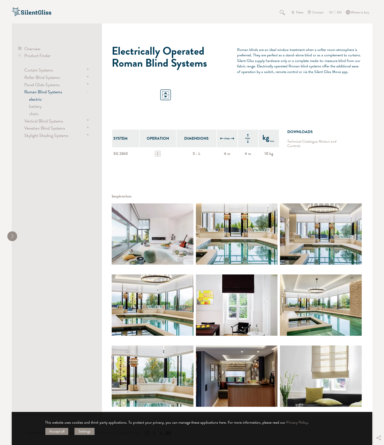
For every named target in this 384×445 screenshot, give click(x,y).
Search (285, 12)
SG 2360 (120, 154)
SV (331, 12)
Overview (32, 48)
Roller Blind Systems (42, 77)
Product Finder (37, 55)
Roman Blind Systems (43, 91)
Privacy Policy (297, 422)
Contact (318, 12)
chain (33, 113)
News (299, 12)
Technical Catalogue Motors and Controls (311, 144)
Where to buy (360, 12)
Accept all (56, 431)
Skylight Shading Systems (46, 135)
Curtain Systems (38, 70)
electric (35, 99)
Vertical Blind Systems (43, 121)
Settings (84, 431)
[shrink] (12, 236)
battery (35, 106)
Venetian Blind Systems (44, 128)
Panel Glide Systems (42, 84)
